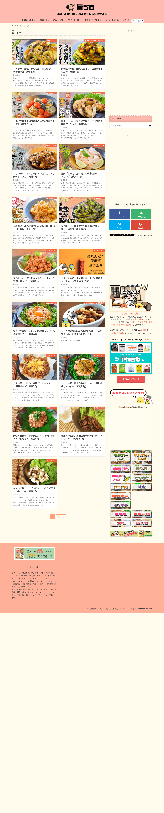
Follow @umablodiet (144, 236)
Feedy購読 (141, 216)
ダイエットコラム (112, 20)
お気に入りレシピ (28, 20)
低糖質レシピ (44, 20)
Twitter (119, 228)
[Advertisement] (131, 70)
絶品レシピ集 (58, 20)
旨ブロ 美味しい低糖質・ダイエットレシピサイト (118, 609)
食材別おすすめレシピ (93, 20)
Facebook (120, 216)
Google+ (141, 228)
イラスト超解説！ (74, 20)
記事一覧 (126, 20)
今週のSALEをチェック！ (131, 379)
